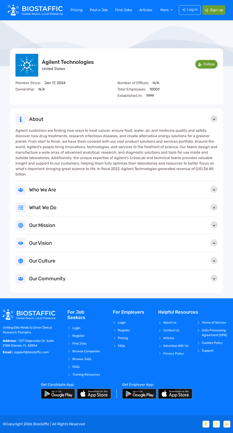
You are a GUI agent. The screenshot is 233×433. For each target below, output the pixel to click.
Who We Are (123, 189)
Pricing (76, 10)
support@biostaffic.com (31, 352)
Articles (145, 10)
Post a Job (98, 10)
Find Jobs (123, 10)
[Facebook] (206, 424)
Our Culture (123, 260)
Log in (189, 10)
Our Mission (123, 225)
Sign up (213, 10)
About (123, 118)
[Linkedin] (226, 424)
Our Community (123, 278)
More (164, 10)
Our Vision (123, 242)
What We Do (123, 207)
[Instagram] (216, 424)
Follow (206, 64)
